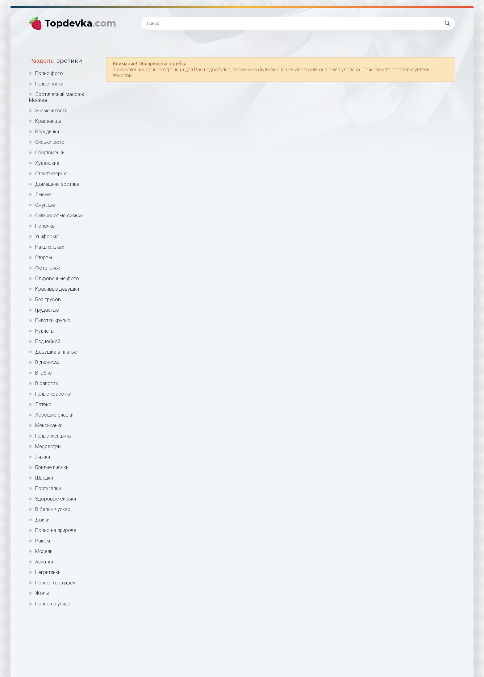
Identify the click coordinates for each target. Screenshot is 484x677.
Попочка (45, 226)
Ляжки (42, 457)
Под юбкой (47, 341)
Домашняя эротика (57, 184)
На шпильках (49, 247)
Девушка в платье (56, 352)
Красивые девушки (57, 289)
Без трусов (48, 299)
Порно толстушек (55, 583)
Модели (43, 551)
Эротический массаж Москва (56, 97)
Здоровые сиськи (55, 499)
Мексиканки (48, 425)
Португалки (48, 488)
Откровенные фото (57, 278)
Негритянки (47, 572)
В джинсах (47, 362)
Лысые (43, 194)
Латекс (43, 404)
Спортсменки (50, 153)
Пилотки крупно (52, 320)
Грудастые (47, 310)
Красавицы (48, 121)
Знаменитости (51, 111)
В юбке (43, 373)
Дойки (42, 520)
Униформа (47, 236)
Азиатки (44, 562)
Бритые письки (52, 467)
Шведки (44, 478)
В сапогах (46, 383)
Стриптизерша (51, 174)
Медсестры (48, 446)
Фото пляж (47, 268)
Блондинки (47, 132)
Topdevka (80, 23)
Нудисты (44, 331)
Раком (42, 541)
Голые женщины (53, 436)
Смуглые (45, 205)
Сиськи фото (50, 142)
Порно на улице (52, 604)
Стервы (43, 257)
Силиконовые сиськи (59, 215)
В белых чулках (52, 509)
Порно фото (49, 73)
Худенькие (47, 163)
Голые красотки (53, 394)
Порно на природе (55, 530)
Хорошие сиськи (54, 415)
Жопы (42, 593)
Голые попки (49, 84)
